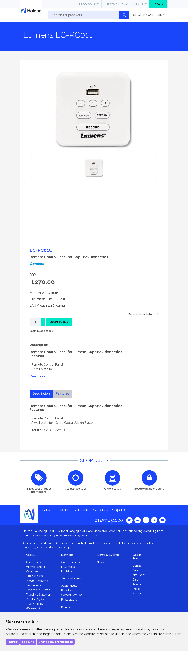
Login (158, 4)
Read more (37, 376)
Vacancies (32, 571)
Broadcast (67, 590)
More (139, 3)
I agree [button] (13, 641)
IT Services (68, 566)
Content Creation (71, 595)
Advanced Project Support (139, 589)
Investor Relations (37, 580)
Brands (65, 607)
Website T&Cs (35, 608)
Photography (69, 599)
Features (62, 393)
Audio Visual (69, 585)
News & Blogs (117, 4)
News (100, 562)
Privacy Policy (34, 603)
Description (41, 393)
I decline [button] (28, 641)
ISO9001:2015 (34, 576)
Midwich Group (35, 566)
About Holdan (34, 562)
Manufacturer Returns (143, 314)
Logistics (66, 571)
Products (87, 3)
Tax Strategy (33, 585)
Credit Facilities (70, 562)
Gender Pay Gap (36, 599)
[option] (94, 168)
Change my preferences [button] (56, 641)
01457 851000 (109, 520)
